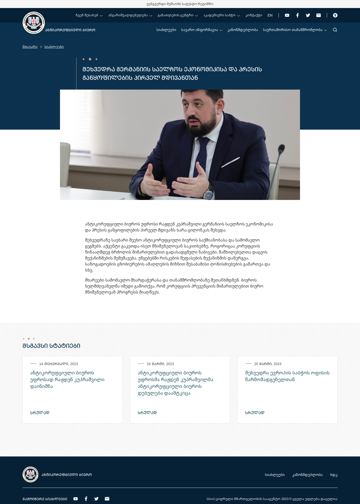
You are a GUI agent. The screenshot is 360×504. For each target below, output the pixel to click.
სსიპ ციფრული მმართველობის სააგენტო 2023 (247, 498)
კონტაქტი (254, 15)
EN (270, 15)
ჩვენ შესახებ (89, 15)
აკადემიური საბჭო (222, 15)
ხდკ (334, 474)
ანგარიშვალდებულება (130, 15)
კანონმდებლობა (243, 29)
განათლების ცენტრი (178, 15)
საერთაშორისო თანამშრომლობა (295, 29)
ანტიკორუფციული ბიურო (70, 30)
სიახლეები (166, 29)
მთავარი (30, 47)
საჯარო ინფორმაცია (201, 29)
